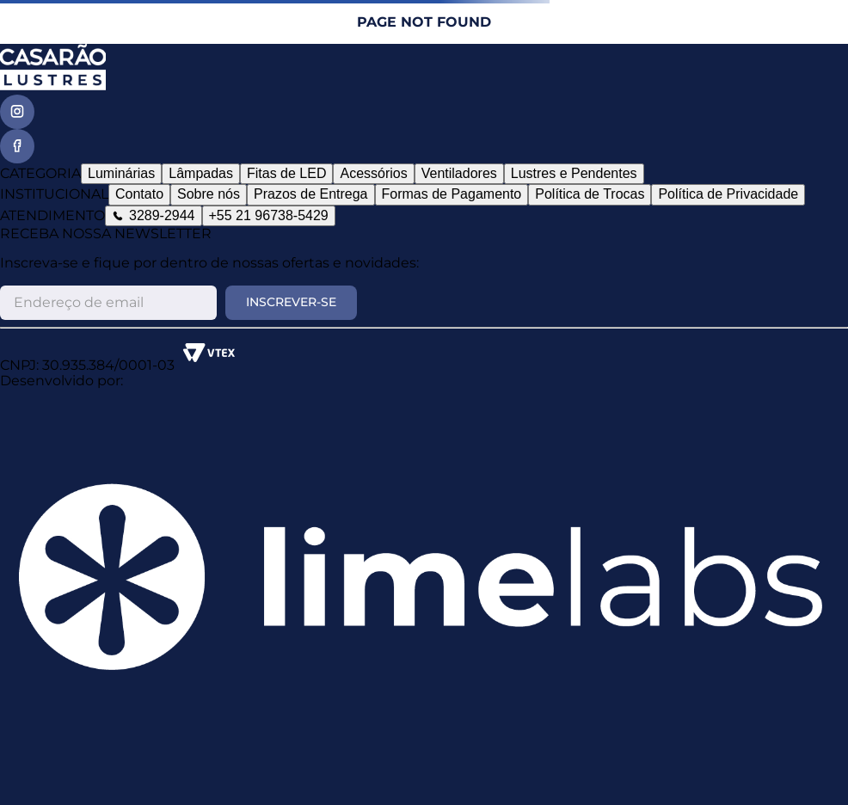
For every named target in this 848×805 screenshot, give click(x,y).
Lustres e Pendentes (574, 173)
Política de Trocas (589, 194)
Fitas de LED (286, 173)
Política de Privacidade (728, 194)
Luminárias (121, 173)
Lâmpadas (201, 173)
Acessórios (373, 173)
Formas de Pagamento (452, 194)
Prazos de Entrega (311, 194)
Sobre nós (208, 194)
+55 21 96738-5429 (269, 215)
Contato (139, 194)
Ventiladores (459, 173)
